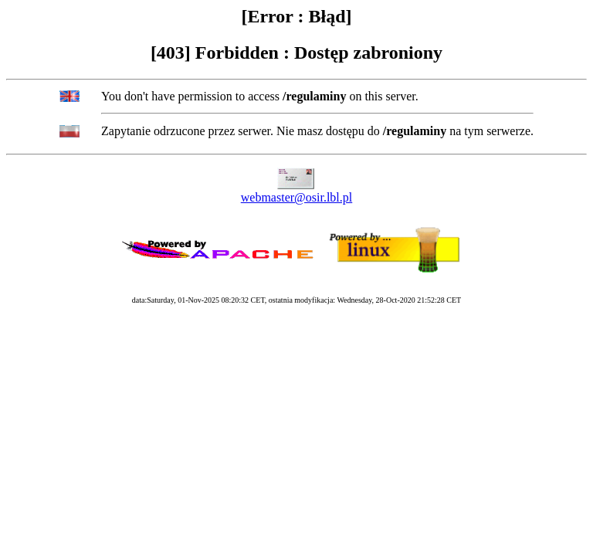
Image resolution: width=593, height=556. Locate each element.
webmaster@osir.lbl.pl (297, 197)
